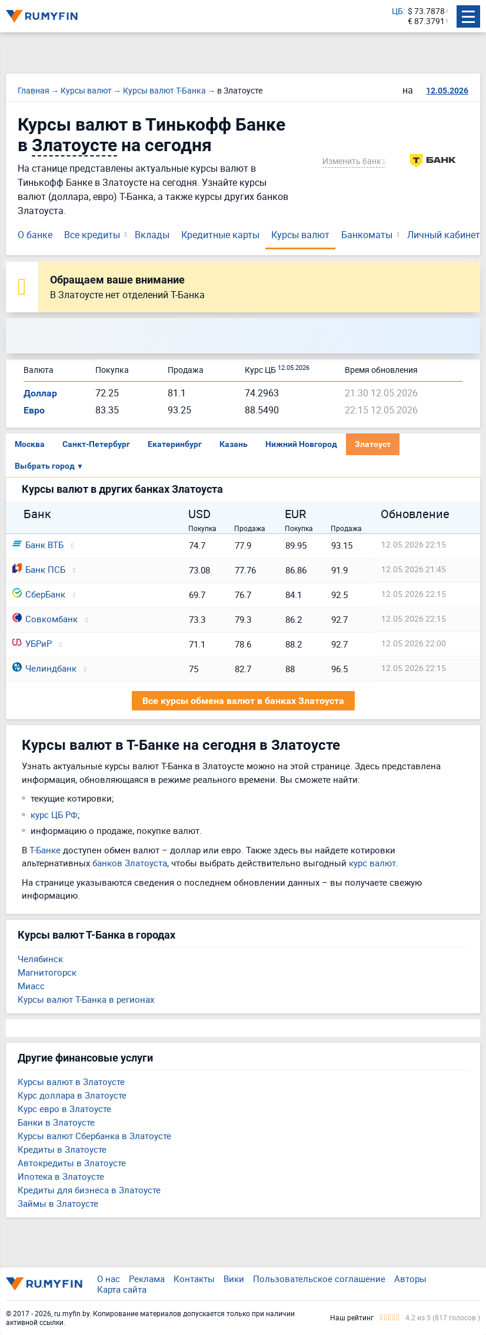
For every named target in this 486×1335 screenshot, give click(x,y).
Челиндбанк (44, 668)
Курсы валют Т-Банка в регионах (86, 999)
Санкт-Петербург (96, 444)
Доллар (40, 393)
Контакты (194, 1278)
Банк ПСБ (38, 569)
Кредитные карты (220, 234)
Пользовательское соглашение (319, 1278)
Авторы (410, 1278)
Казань (233, 444)
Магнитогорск (47, 972)
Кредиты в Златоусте (62, 1149)
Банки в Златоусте (56, 1122)
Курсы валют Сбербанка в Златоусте (94, 1135)
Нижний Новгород (301, 444)
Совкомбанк (45, 619)
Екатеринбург (175, 444)
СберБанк (38, 594)
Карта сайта (122, 1289)
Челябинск (40, 958)
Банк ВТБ (38, 544)
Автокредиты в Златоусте (72, 1162)
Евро (34, 410)
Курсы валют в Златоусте (71, 1081)
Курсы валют (300, 234)
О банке (35, 234)
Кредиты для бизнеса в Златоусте (89, 1189)
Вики (234, 1278)
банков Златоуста (129, 863)
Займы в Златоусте (58, 1203)
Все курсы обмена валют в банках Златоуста (243, 700)
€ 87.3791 (426, 21)
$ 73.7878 (426, 11)
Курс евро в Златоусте (64, 1108)
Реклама (147, 1278)
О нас (108, 1278)
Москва (30, 444)
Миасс (31, 985)
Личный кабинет (443, 234)
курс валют (372, 863)
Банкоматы (366, 234)
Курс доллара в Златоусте (72, 1095)
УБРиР (32, 643)
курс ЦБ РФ (54, 814)
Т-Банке (45, 850)
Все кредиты (92, 234)
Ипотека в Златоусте (61, 1176)
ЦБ (397, 11)
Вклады (152, 234)
